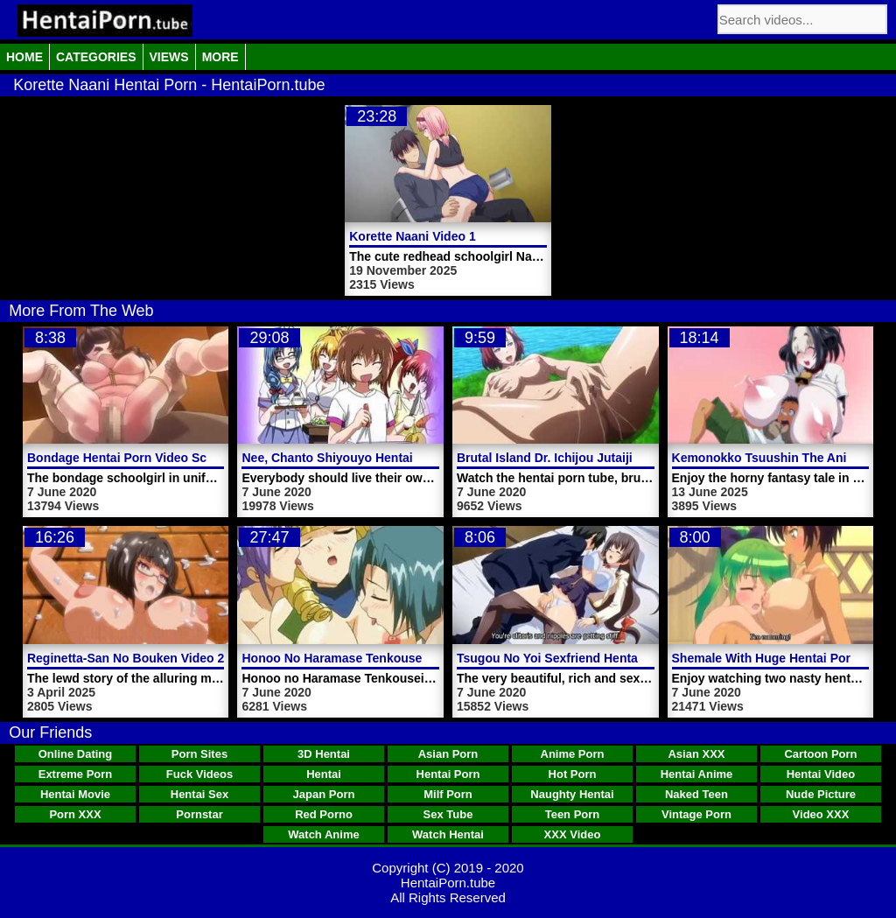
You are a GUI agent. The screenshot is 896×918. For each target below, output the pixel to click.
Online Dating (75, 753)
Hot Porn (573, 774)
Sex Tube (448, 814)
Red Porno (324, 814)
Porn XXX (75, 814)
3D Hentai (324, 753)
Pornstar (199, 814)
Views (169, 57)
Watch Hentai (448, 834)
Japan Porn (324, 794)
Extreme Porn (75, 774)
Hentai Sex (199, 794)
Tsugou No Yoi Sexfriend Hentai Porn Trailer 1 (590, 658)
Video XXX (821, 814)
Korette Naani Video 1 (412, 236)
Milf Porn (448, 794)
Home (24, 57)
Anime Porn (573, 753)
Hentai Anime (697, 774)
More (220, 57)
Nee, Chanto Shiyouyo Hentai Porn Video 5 (366, 458)
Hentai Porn (448, 774)
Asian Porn (448, 753)
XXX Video (572, 834)
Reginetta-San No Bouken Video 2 (125, 658)
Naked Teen (696, 794)
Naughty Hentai (571, 794)
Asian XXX (696, 753)
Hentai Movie (75, 794)
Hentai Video (821, 774)
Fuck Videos (199, 774)
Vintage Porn (697, 814)
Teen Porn (572, 814)
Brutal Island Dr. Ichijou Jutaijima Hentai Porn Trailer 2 (615, 458)
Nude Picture (821, 794)
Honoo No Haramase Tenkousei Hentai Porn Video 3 (393, 658)
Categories (96, 57)
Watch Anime (323, 834)
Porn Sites (200, 753)
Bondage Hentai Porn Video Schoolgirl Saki (153, 458)
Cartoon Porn (820, 753)
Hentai (323, 774)
